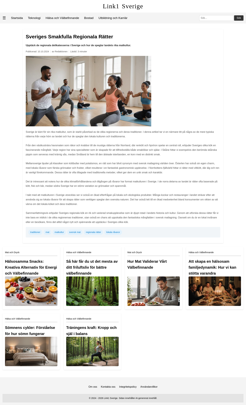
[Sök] (216, 18)
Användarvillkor (149, 386)
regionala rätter (93, 232)
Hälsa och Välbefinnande (62, 18)
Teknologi (34, 18)
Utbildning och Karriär (113, 18)
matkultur (59, 232)
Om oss (92, 386)
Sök (239, 18)
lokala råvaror (113, 232)
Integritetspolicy (128, 386)
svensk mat (75, 232)
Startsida (17, 18)
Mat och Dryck (12, 252)
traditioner (35, 232)
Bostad (89, 18)
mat (47, 232)
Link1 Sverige (123, 6)
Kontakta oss (108, 386)
